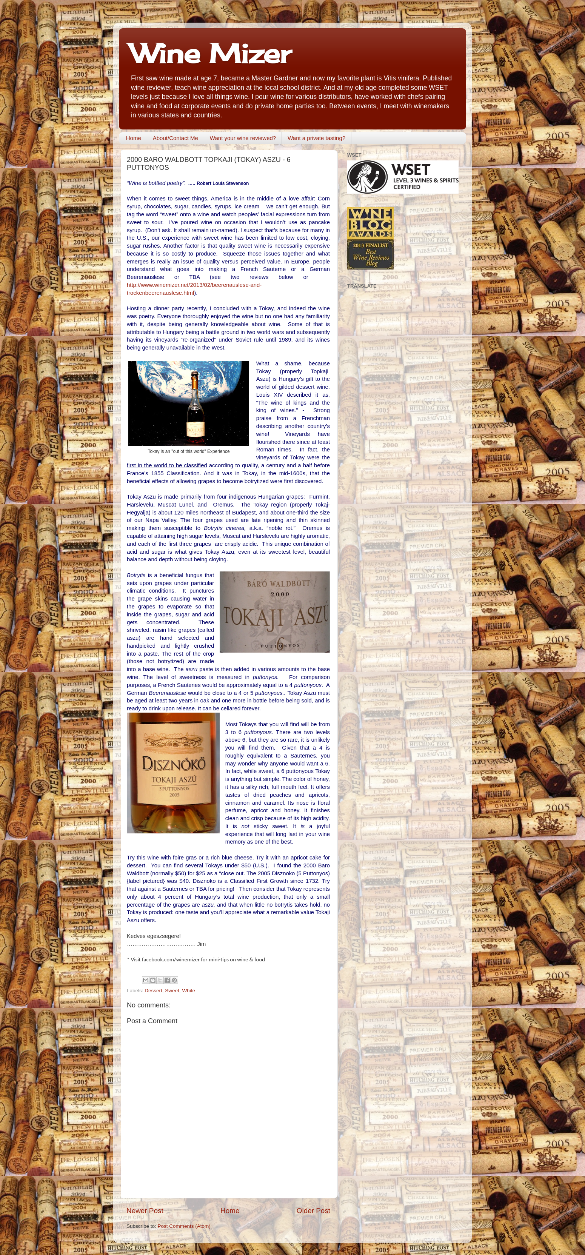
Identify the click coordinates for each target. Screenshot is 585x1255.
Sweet (172, 990)
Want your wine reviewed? (243, 138)
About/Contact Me (175, 138)
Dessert (153, 990)
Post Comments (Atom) (184, 1226)
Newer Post (144, 1211)
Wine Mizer (210, 53)
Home (133, 138)
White (188, 990)
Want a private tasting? (316, 138)
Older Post (313, 1211)
